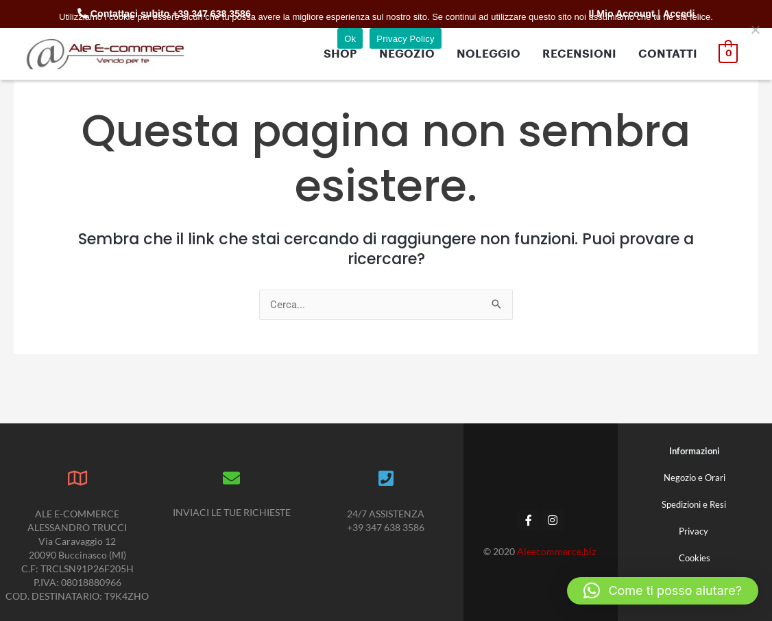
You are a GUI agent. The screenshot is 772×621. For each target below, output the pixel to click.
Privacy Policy (405, 39)
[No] (755, 29)
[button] (662, 591)
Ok (350, 39)
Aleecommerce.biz (557, 551)
